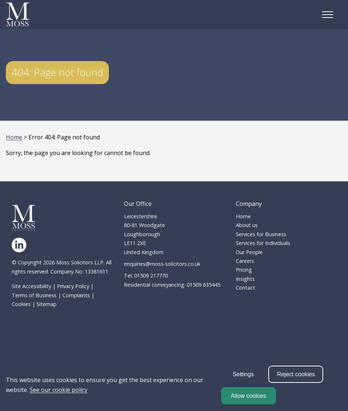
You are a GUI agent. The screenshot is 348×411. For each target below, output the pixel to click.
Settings (243, 374)
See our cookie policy (58, 390)
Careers (245, 260)
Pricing (244, 269)
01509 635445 (203, 284)
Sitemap (47, 304)
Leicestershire (140, 216)
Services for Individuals (263, 243)
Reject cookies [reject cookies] (296, 374)
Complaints (76, 295)
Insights (245, 278)
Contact (245, 287)
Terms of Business (34, 295)
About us (247, 225)
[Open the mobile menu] (327, 14)
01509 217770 (151, 275)
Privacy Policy (73, 286)
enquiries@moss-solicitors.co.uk (162, 263)
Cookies (21, 304)
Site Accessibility (31, 286)
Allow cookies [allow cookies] (248, 396)
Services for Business (261, 234)
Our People (249, 252)
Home (14, 137)
